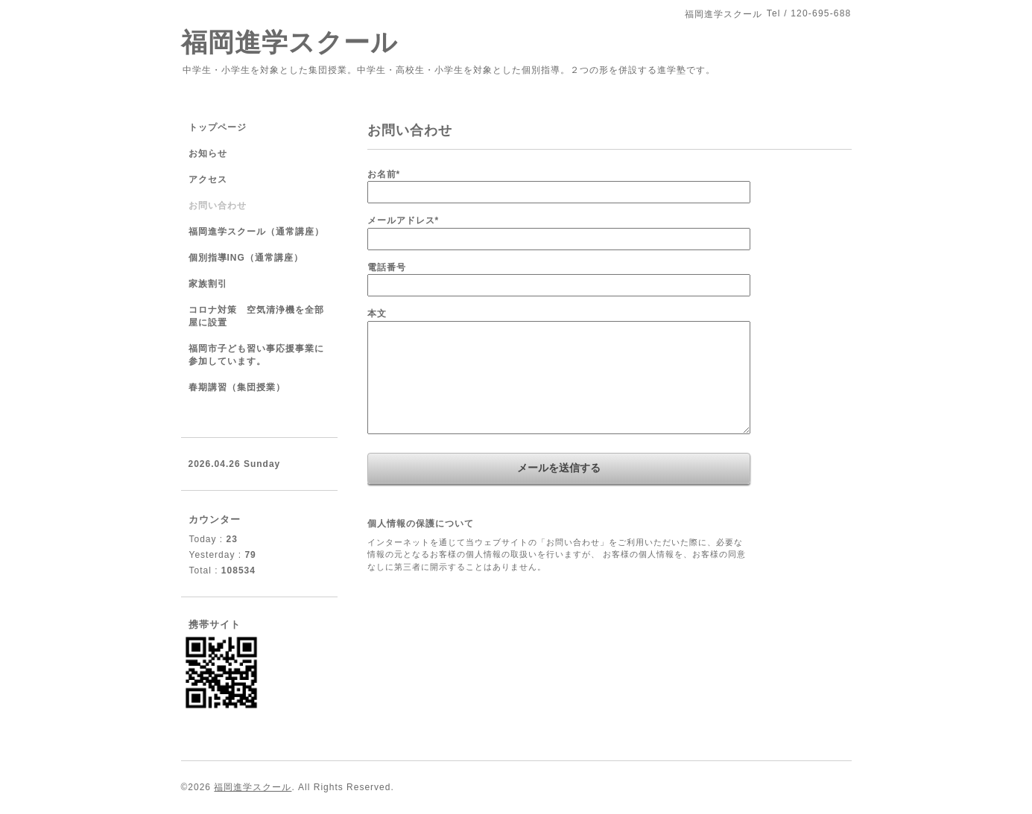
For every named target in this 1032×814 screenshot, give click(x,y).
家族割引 (208, 284)
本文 (377, 313)
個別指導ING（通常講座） (246, 257)
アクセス (208, 179)
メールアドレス (403, 220)
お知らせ (208, 153)
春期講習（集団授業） (237, 387)
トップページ (218, 127)
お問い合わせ (218, 205)
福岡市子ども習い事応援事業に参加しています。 (256, 354)
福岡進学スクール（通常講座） (256, 231)
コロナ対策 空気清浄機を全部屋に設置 (256, 316)
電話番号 (386, 267)
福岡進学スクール (289, 42)
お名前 (384, 174)
